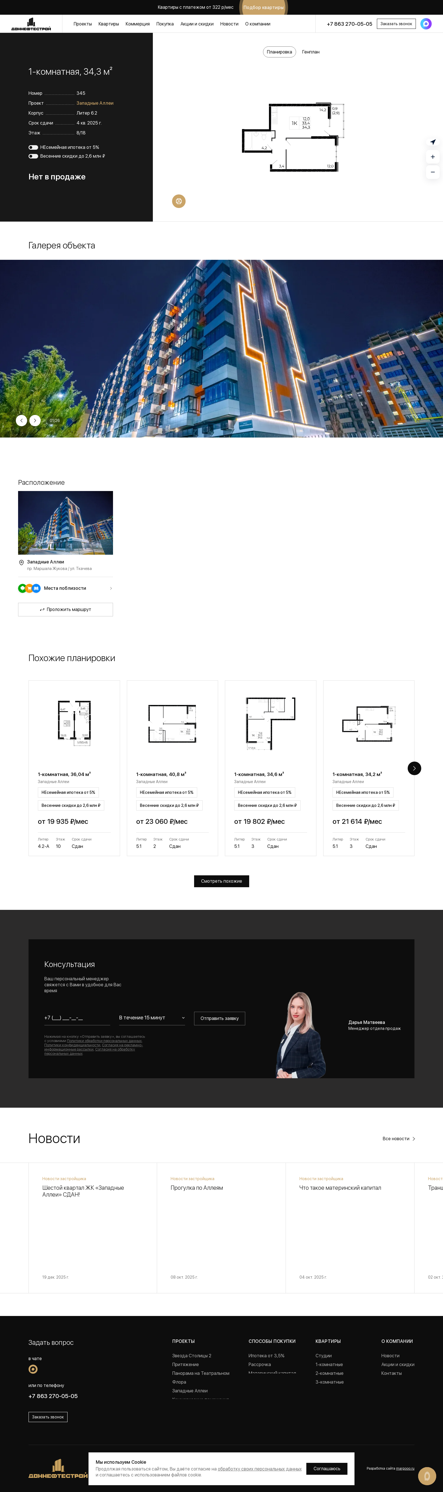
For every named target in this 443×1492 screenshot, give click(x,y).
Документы (393, 1382)
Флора (179, 1382)
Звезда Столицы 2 (191, 1355)
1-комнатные (329, 1364)
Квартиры (109, 24)
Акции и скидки (197, 24)
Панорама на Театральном (200, 1373)
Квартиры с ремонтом (339, 1399)
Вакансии (391, 1391)
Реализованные (188, 1408)
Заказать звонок (396, 24)
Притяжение (185, 1364)
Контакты (391, 1373)
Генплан (311, 52)
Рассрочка (260, 1364)
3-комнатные (330, 1382)
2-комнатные (330, 1373)
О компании (257, 24)
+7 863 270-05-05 (349, 24)
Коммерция (138, 24)
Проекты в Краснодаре (196, 1417)
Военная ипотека (267, 1382)
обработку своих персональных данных (260, 1469)
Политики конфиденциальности (72, 1045)
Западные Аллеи (95, 103)
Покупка (165, 24)
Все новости (396, 1138)
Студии (324, 1355)
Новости (229, 24)
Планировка (279, 51)
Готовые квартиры (335, 1391)
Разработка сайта (390, 1468)
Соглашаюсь (327, 1468)
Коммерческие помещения (200, 1399)
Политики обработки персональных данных (104, 1041)
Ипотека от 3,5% (267, 1355)
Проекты (83, 24)
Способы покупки (272, 1341)
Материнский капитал (272, 1373)
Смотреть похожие (221, 881)
